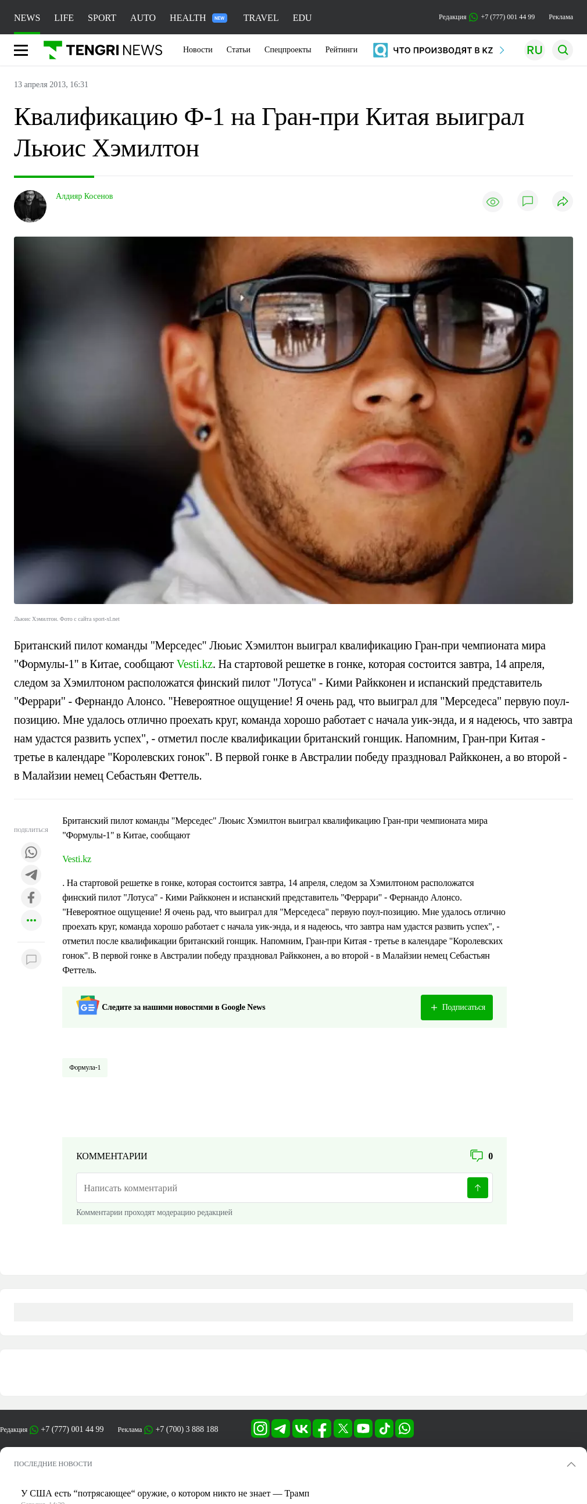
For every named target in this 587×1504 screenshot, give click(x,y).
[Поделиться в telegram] (31, 875)
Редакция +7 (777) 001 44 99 (487, 17)
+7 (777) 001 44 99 (72, 1429)
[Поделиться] (562, 202)
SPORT (102, 18)
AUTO (143, 18)
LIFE (64, 18)
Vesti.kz (195, 664)
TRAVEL (261, 18)
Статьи (238, 49)
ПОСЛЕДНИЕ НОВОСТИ (53, 1464)
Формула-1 (85, 1067)
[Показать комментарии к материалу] (31, 959)
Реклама (561, 17)
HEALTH (198, 18)
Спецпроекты (288, 49)
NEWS (27, 18)
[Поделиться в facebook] (31, 898)
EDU (302, 18)
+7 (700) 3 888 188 (186, 1429)
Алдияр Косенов (84, 196)
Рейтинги (341, 49)
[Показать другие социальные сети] (31, 921)
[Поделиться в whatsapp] (31, 853)
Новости (198, 49)
